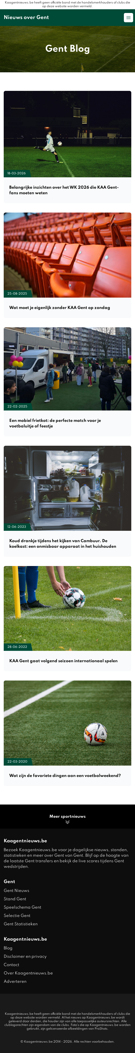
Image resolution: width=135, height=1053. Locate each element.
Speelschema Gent (22, 907)
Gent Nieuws (16, 891)
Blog (8, 948)
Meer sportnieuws (67, 819)
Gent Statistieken (21, 924)
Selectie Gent (17, 916)
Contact (11, 965)
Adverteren (15, 982)
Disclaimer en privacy (25, 956)
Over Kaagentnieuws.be (28, 973)
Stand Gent (15, 899)
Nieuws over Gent (26, 17)
